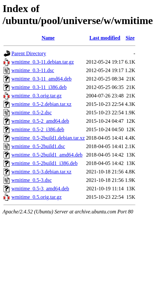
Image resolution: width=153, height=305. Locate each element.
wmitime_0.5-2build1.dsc (38, 146)
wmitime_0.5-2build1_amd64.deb (47, 155)
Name (47, 38)
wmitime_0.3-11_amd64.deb (41, 79)
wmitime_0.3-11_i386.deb (39, 87)
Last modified (104, 38)
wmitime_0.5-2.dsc (31, 112)
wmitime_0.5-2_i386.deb (37, 129)
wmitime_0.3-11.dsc (32, 70)
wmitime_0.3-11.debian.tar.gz (42, 62)
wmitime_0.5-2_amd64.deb (40, 121)
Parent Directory (28, 53)
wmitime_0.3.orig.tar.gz (36, 95)
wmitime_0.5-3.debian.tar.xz (41, 171)
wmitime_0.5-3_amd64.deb (40, 188)
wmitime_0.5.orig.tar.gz (36, 197)
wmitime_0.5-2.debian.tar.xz (41, 104)
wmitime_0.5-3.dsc (31, 180)
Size (130, 38)
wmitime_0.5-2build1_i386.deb (44, 163)
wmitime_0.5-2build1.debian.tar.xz (48, 138)
